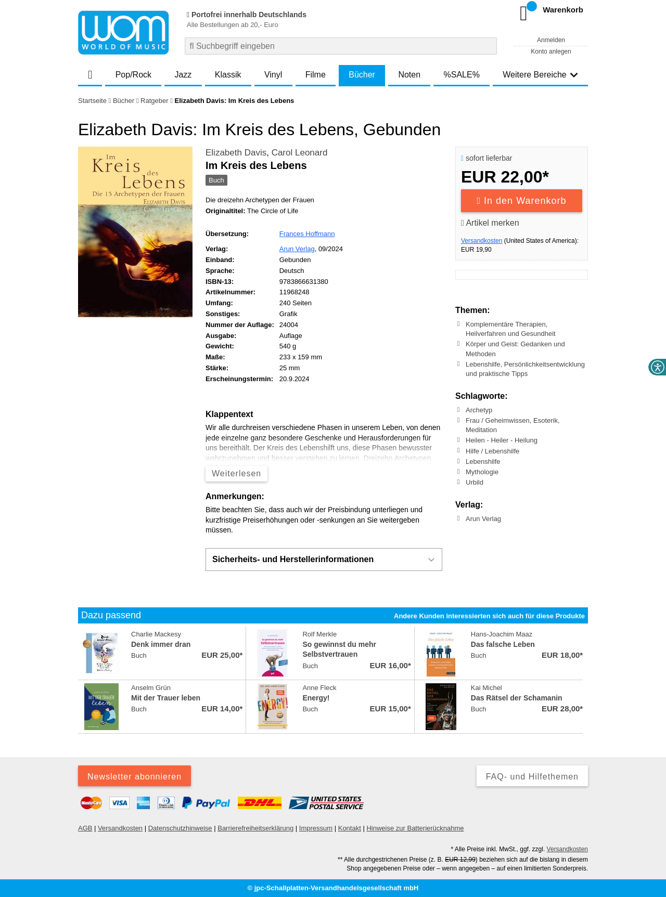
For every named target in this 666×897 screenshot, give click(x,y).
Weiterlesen (236, 473)
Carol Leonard (300, 153)
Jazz (182, 74)
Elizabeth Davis (236, 153)
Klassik (228, 74)
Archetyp (479, 410)
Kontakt (349, 828)
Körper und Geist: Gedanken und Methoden (515, 348)
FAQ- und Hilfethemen (532, 776)
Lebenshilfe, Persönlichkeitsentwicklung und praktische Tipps (525, 369)
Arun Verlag (297, 249)
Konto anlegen (551, 51)
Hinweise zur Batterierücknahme (415, 828)
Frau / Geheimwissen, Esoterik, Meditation (513, 425)
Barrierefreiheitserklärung (255, 828)
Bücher (362, 74)
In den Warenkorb (522, 201)
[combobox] (341, 46)
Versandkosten (481, 240)
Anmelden (551, 40)
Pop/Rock (133, 74)
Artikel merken (490, 222)
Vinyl (273, 74)
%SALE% (462, 74)
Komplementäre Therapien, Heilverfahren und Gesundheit (511, 328)
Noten (409, 74)
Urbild (474, 482)
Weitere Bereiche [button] (540, 74)
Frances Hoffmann (307, 234)
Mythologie (482, 472)
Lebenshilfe (483, 461)
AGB (85, 828)
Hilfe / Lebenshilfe (492, 450)
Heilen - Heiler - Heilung (501, 440)
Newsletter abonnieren (134, 776)
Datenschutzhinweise (180, 828)
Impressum (315, 828)
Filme (315, 74)
